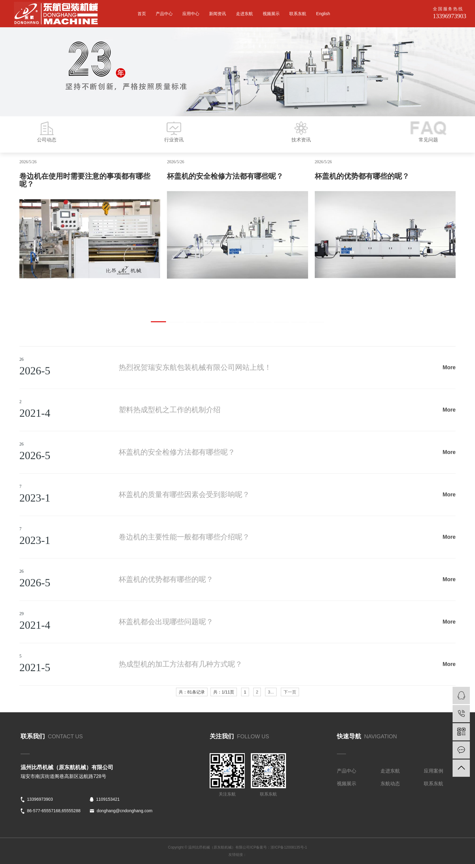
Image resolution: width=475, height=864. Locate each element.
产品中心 (164, 13)
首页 (142, 13)
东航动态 (390, 783)
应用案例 (433, 770)
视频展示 (271, 13)
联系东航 (297, 13)
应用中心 (190, 13)
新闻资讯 (217, 13)
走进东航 (244, 13)
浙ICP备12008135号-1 (289, 847)
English (323, 13)
